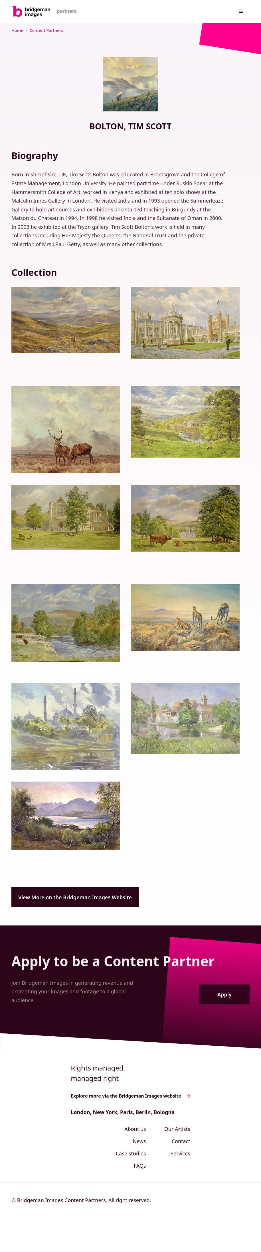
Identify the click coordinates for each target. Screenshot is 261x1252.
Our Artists (177, 1128)
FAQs (140, 1165)
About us (135, 1128)
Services (180, 1153)
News (139, 1141)
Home (17, 30)
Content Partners (46, 30)
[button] (241, 11)
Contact (181, 1141)
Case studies (131, 1153)
